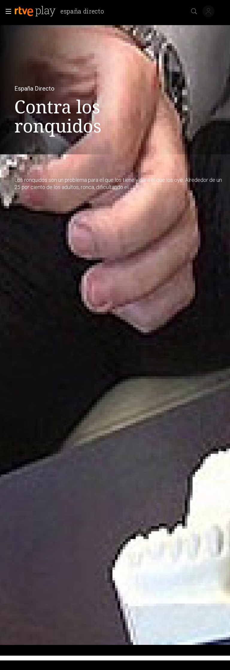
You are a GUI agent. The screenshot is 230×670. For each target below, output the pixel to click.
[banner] (61, 11)
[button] (6, 11)
